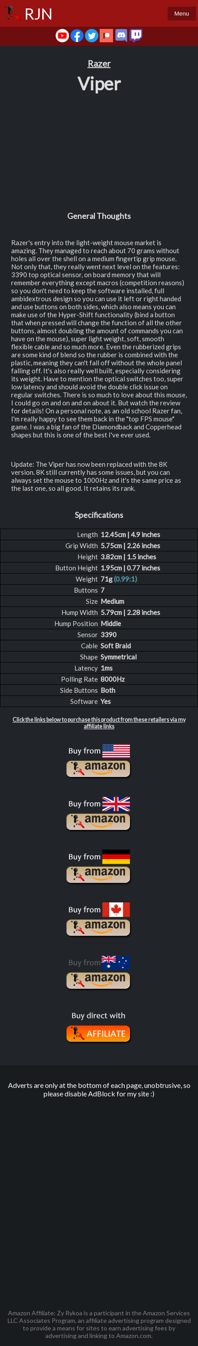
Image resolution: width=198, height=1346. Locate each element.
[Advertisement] (99, 1199)
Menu (181, 13)
